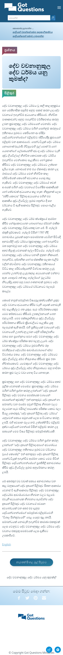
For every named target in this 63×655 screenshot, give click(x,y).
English (6, 544)
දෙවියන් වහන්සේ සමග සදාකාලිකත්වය (33, 32)
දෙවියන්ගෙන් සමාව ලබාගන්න (28, 36)
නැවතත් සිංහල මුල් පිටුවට (31, 562)
